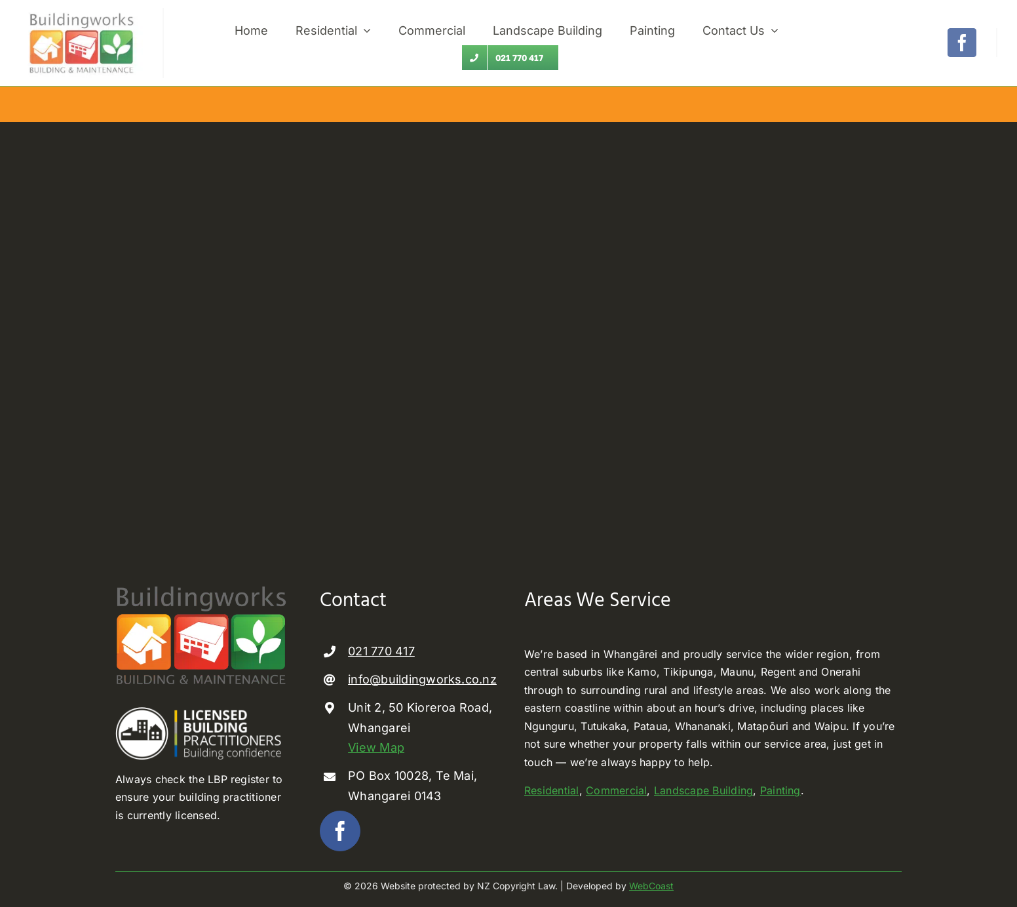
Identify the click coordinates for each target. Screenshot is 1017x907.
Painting (780, 790)
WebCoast (651, 885)
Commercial (616, 790)
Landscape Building (703, 790)
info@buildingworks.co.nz (422, 679)
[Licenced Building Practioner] (201, 712)
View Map (376, 747)
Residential (551, 790)
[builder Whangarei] (81, 13)
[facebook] (962, 42)
